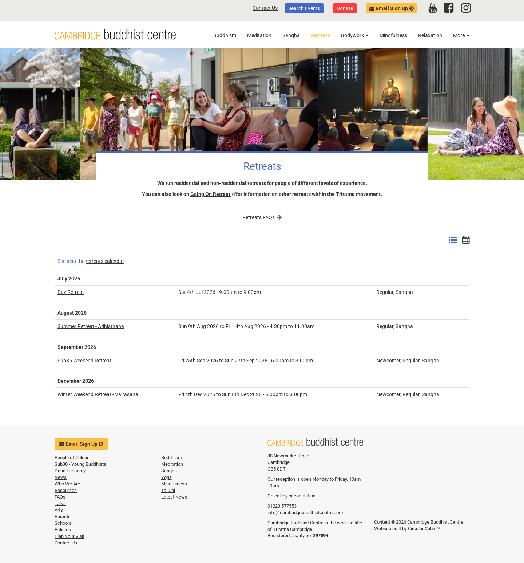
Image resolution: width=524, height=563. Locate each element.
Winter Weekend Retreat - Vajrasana (97, 394)
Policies (63, 529)
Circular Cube (424, 528)
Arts (59, 510)
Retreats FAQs (258, 217)
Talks (60, 503)
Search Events (304, 8)
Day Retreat (70, 292)
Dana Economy (70, 470)
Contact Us (265, 8)
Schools (63, 523)
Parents (63, 516)
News (61, 477)
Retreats (320, 35)
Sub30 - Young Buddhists (80, 464)
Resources (66, 490)
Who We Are (67, 484)
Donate (345, 8)
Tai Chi (168, 490)
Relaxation (430, 35)
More (461, 35)
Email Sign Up (392, 8)
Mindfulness (393, 35)
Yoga (166, 477)
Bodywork (355, 35)
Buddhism (224, 35)
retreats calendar (105, 261)
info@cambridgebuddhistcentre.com (305, 512)
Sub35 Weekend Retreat (84, 360)
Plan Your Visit (69, 536)
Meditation (259, 35)
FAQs (60, 497)
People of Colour (71, 457)
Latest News (174, 497)
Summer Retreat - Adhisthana (90, 326)
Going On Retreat (213, 194)
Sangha (291, 35)
